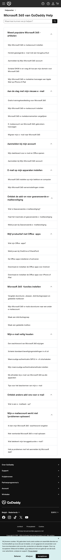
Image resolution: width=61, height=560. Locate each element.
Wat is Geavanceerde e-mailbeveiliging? (24, 209)
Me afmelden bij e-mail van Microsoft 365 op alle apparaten (27, 376)
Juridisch (20, 526)
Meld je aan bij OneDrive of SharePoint (23, 251)
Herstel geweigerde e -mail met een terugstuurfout (28, 53)
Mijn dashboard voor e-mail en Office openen (26, 153)
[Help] (43, 3)
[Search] (54, 21)
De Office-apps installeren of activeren (23, 259)
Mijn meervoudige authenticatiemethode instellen (28, 367)
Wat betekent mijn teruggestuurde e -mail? (25, 441)
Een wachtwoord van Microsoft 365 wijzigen (26, 343)
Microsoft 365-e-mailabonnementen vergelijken (27, 116)
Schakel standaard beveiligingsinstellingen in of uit (28, 351)
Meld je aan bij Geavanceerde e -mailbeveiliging (27, 225)
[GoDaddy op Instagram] (9, 518)
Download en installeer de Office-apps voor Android (29, 267)
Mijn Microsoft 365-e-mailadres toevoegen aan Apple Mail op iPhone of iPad (29, 80)
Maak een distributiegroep (18, 317)
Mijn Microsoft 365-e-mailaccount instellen (25, 45)
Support (5, 470)
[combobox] (28, 21)
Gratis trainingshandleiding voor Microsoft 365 (27, 100)
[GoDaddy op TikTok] (15, 518)
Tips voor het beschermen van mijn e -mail (25, 385)
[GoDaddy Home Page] (11, 502)
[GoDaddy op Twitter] (21, 518)
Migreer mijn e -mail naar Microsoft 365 (24, 134)
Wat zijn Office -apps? (17, 243)
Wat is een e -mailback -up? (19, 404)
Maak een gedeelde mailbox (19, 325)
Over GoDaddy (8, 465)
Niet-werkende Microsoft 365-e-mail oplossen (26, 433)
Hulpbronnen (7, 476)
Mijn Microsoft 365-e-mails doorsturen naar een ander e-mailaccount (30, 308)
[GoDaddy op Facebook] (4, 518)
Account (5, 488)
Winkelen (6, 494)
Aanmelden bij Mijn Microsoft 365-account (25, 61)
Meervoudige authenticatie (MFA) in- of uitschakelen (29, 359)
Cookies (41, 526)
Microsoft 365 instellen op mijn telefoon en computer (29, 179)
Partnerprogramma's (10, 482)
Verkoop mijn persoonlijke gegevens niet (30, 531)
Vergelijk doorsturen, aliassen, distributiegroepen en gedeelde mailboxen (29, 297)
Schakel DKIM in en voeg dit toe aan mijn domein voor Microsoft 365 (30, 70)
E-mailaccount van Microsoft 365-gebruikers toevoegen (26, 125)
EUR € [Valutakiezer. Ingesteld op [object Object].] (55, 512)
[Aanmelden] (53, 3)
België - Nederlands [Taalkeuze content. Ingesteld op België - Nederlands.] (11, 512)
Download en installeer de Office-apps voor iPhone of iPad (29, 276)
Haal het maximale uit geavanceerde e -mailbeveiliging (30, 217)
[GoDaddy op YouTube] (26, 518)
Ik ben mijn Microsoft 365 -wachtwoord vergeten (28, 426)
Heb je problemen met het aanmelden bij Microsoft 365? (28, 450)
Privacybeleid (31, 526)
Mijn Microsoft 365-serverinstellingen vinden (26, 187)
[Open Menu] (3, 4)
